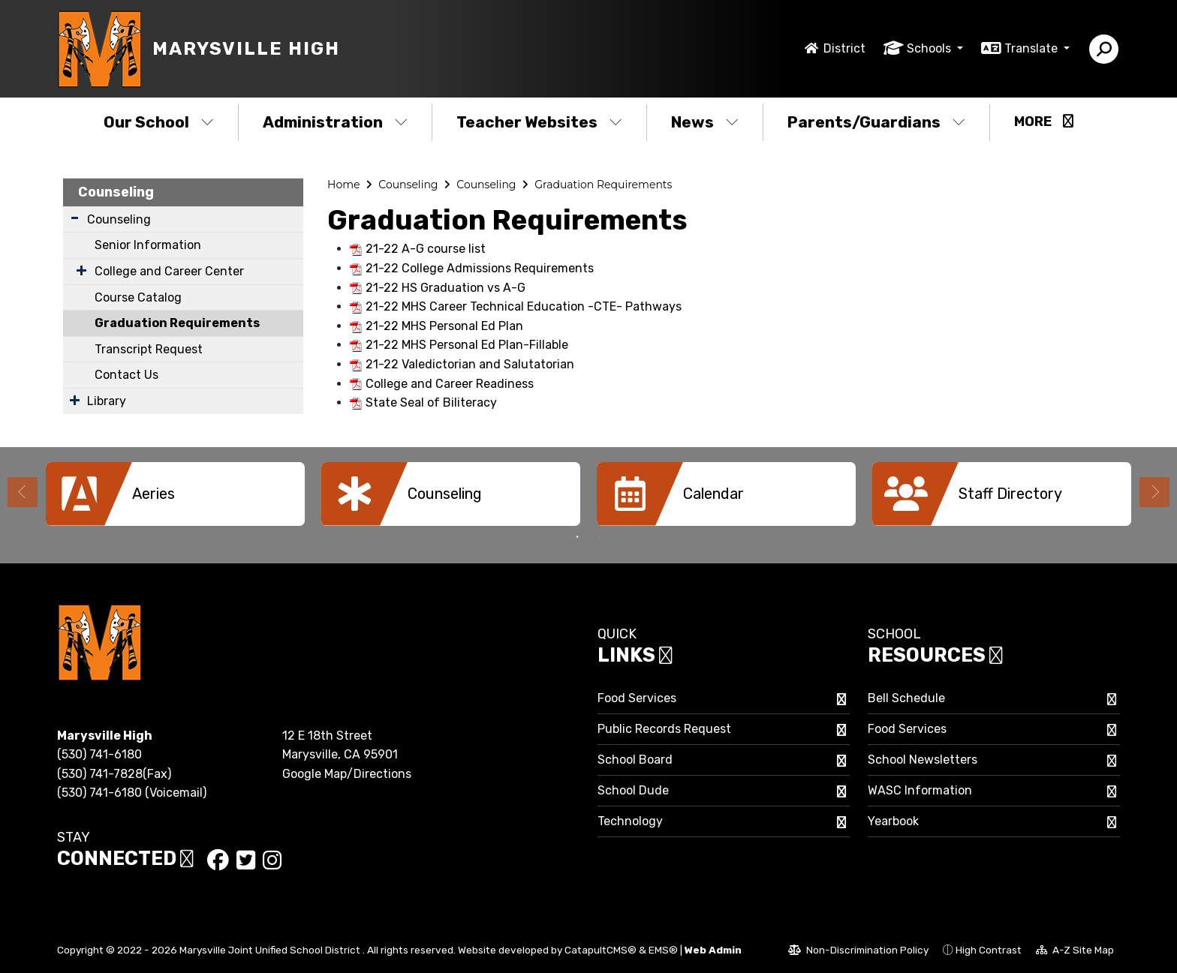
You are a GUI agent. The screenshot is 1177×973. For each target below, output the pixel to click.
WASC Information (920, 790)
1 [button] (577, 537)
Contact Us (126, 375)
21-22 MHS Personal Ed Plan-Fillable (467, 345)
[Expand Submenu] (74, 218)
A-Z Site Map (1075, 952)
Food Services (637, 698)
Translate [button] (1032, 48)
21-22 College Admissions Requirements (480, 268)
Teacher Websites (539, 122)
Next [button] (1154, 492)
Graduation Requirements (177, 323)
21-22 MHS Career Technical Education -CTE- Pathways (524, 306)
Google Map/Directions (346, 774)
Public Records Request (664, 729)
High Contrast (989, 950)
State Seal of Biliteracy (431, 402)
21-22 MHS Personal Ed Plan (444, 326)
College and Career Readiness (450, 384)
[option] (175, 494)
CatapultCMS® (600, 950)
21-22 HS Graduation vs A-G (445, 288)
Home (343, 184)
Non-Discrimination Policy (858, 952)
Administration (335, 122)
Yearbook (893, 821)
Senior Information (148, 245)
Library (106, 401)
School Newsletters (922, 759)
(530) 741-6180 (99, 754)
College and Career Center (169, 271)
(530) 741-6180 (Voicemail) (131, 792)
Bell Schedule (906, 698)
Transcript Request (149, 349)
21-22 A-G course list (426, 249)
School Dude (633, 790)
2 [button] (599, 537)
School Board (635, 759)
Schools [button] (930, 48)
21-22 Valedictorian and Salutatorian (470, 364)
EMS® (663, 950)
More (1043, 121)
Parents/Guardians (876, 122)
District (844, 48)
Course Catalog (138, 297)
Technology (630, 821)
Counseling (116, 192)
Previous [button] (23, 492)
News (705, 122)
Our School (159, 122)
